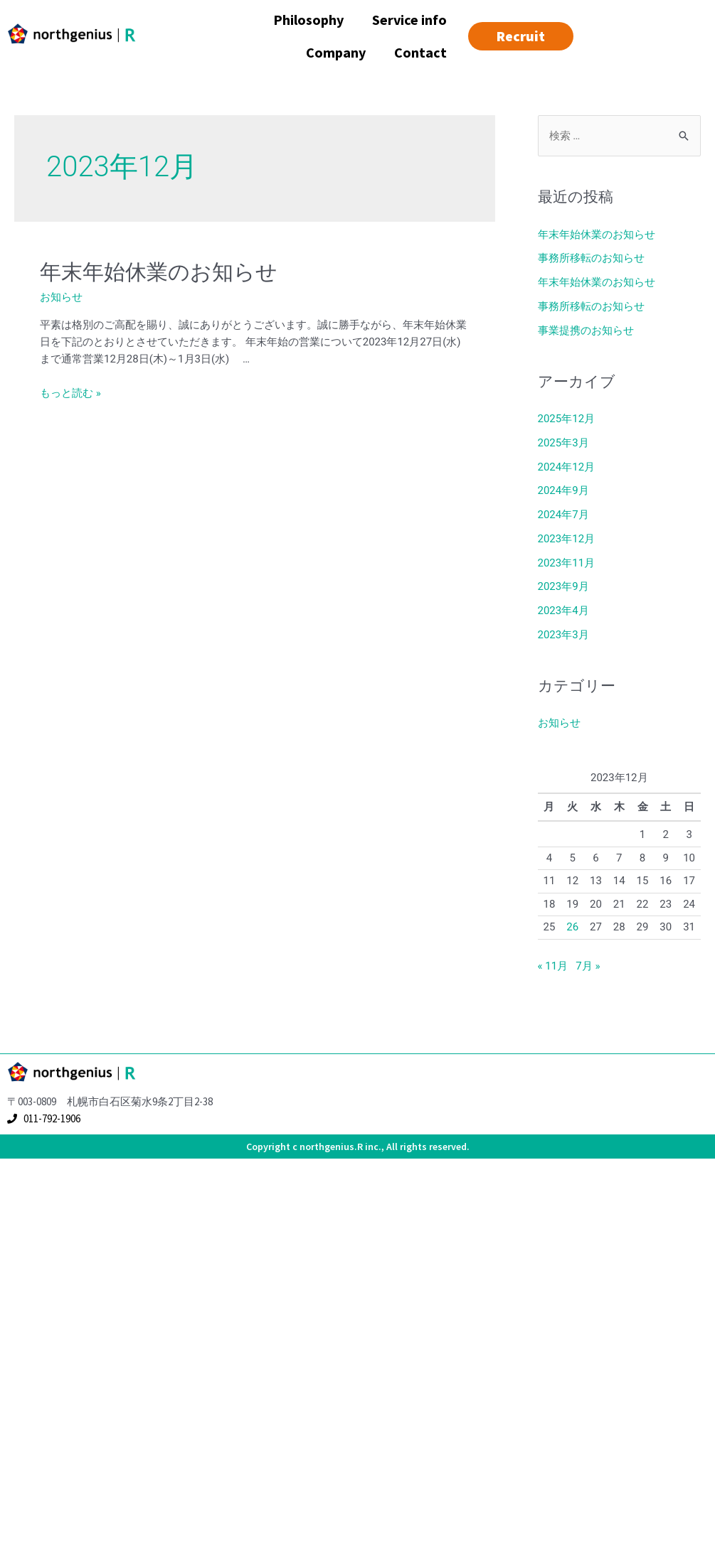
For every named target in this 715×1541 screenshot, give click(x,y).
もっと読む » (70, 393)
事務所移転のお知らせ (591, 258)
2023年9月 (563, 586)
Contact (420, 52)
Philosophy (308, 19)
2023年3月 (563, 634)
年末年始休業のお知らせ (158, 271)
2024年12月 (566, 467)
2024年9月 (563, 490)
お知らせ (61, 297)
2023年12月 (566, 538)
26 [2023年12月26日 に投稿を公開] (572, 926)
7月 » (588, 966)
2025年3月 (563, 442)
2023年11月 (566, 563)
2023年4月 (563, 610)
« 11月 (553, 966)
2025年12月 (566, 418)
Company (336, 52)
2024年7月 (563, 514)
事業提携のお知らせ (586, 330)
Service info (409, 19)
